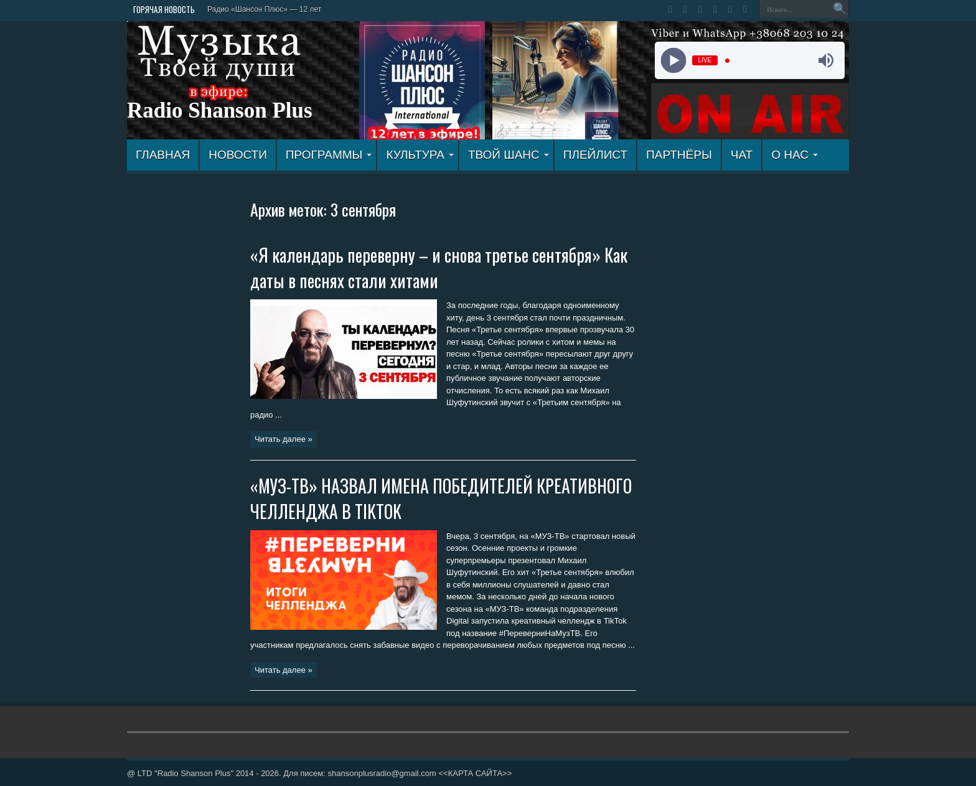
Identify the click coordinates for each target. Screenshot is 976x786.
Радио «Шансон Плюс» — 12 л (260, 9)
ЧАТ (742, 154)
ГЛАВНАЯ (163, 154)
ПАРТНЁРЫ (679, 154)
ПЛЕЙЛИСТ (595, 154)
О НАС (794, 154)
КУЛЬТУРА (420, 154)
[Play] (673, 61)
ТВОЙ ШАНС (508, 154)
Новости (238, 154)
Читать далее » (283, 439)
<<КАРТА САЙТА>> (475, 773)
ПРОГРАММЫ (329, 154)
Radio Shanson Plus (219, 110)
